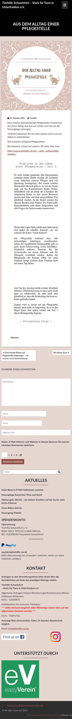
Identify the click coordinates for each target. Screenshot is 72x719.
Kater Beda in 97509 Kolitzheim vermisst (22, 489)
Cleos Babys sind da (11, 507)
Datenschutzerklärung (31, 705)
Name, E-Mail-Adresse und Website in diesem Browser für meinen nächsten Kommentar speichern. (35, 443)
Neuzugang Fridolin (11, 512)
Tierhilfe (32, 118)
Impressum (13, 705)
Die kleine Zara (60, 352)
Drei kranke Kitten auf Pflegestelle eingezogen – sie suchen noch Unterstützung (15, 355)
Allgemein (14, 337)
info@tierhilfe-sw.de (18, 628)
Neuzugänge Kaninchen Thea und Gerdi (21, 494)
